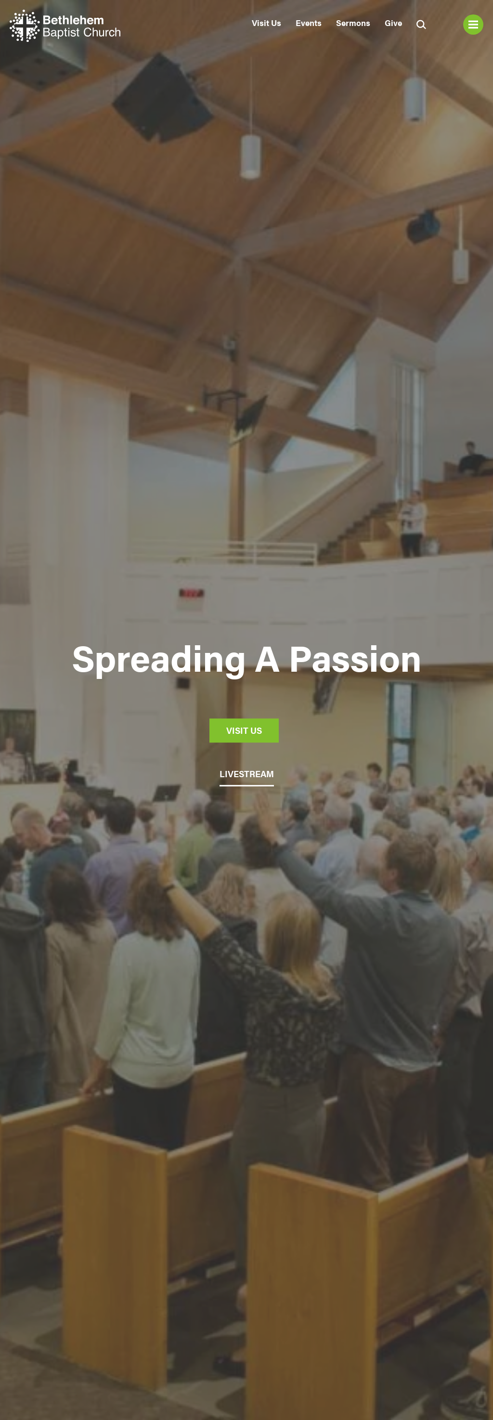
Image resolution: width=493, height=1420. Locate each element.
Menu (473, 24)
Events (309, 22)
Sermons (353, 22)
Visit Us (266, 22)
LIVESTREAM (247, 774)
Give (393, 22)
